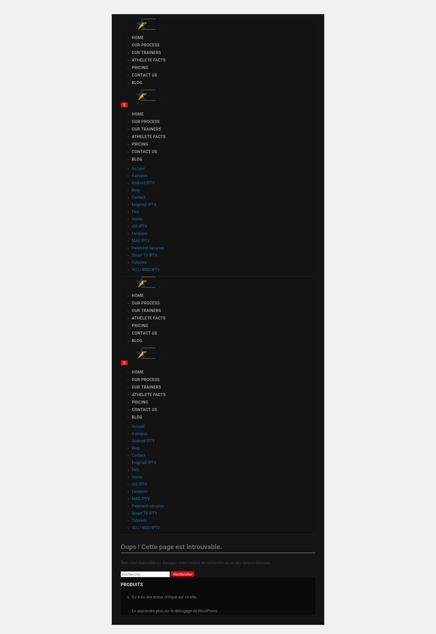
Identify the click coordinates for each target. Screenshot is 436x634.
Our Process (146, 45)
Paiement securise (148, 248)
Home (138, 37)
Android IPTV (143, 183)
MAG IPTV (141, 241)
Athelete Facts (149, 60)
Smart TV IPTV (144, 255)
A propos (139, 175)
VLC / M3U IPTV (146, 269)
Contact (138, 197)
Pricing (140, 67)
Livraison (139, 233)
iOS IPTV (139, 226)
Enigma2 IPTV (144, 204)
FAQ (135, 212)
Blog (137, 82)
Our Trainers (146, 52)
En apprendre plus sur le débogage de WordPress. (175, 611)
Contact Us (144, 75)
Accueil (138, 168)
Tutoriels (139, 262)
